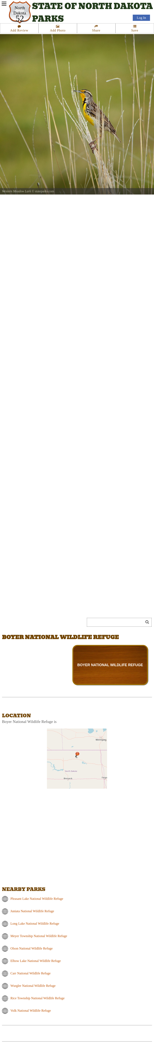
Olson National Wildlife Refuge (31, 948)
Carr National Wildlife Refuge (30, 973)
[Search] (116, 622)
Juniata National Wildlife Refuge (32, 911)
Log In (141, 18)
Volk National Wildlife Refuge (30, 1010)
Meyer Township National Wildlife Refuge (38, 936)
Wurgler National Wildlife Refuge (33, 985)
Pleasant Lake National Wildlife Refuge (36, 898)
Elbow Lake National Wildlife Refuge (35, 961)
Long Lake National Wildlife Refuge (34, 923)
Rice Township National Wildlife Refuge (37, 998)
